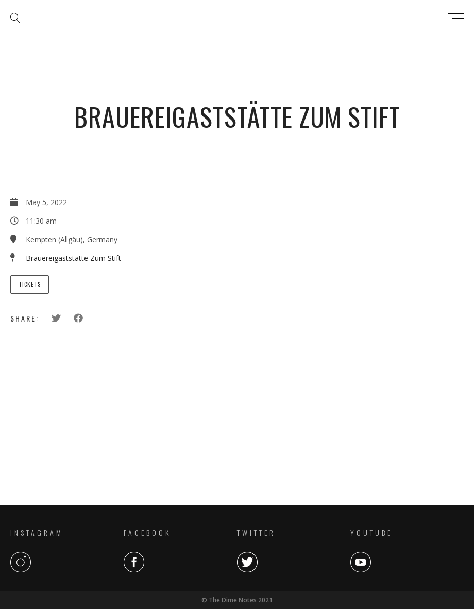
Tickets (30, 284)
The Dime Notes (234, 18)
